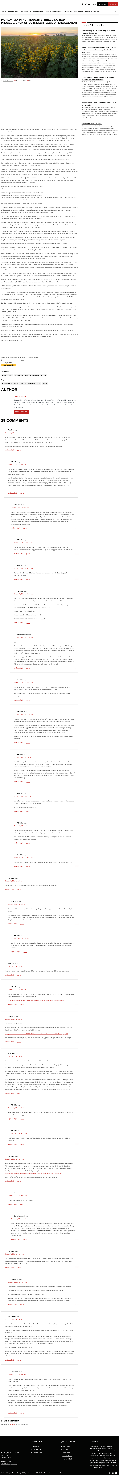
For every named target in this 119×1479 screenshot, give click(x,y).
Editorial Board (37, 1457)
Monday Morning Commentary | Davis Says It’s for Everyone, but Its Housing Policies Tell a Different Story (99, 50)
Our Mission (37, 1453)
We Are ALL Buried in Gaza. (92, 124)
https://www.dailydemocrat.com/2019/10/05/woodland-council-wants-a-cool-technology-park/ (36, 1036)
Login (94, 4)
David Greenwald (8, 81)
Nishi (41, 383)
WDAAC (47, 383)
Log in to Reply (9, 450)
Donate (113, 4)
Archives (65, 1453)
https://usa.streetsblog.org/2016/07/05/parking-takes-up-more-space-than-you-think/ (36, 1003)
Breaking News (7, 375)
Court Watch (66, 1450)
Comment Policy (67, 1463)
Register (102, 4)
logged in (13, 1428)
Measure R (33, 383)
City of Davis (19, 375)
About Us (36, 1450)
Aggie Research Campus (10, 383)
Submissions (66, 1457)
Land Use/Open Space (34, 375)
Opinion (47, 375)
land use (24, 383)
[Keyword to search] (109, 11)
